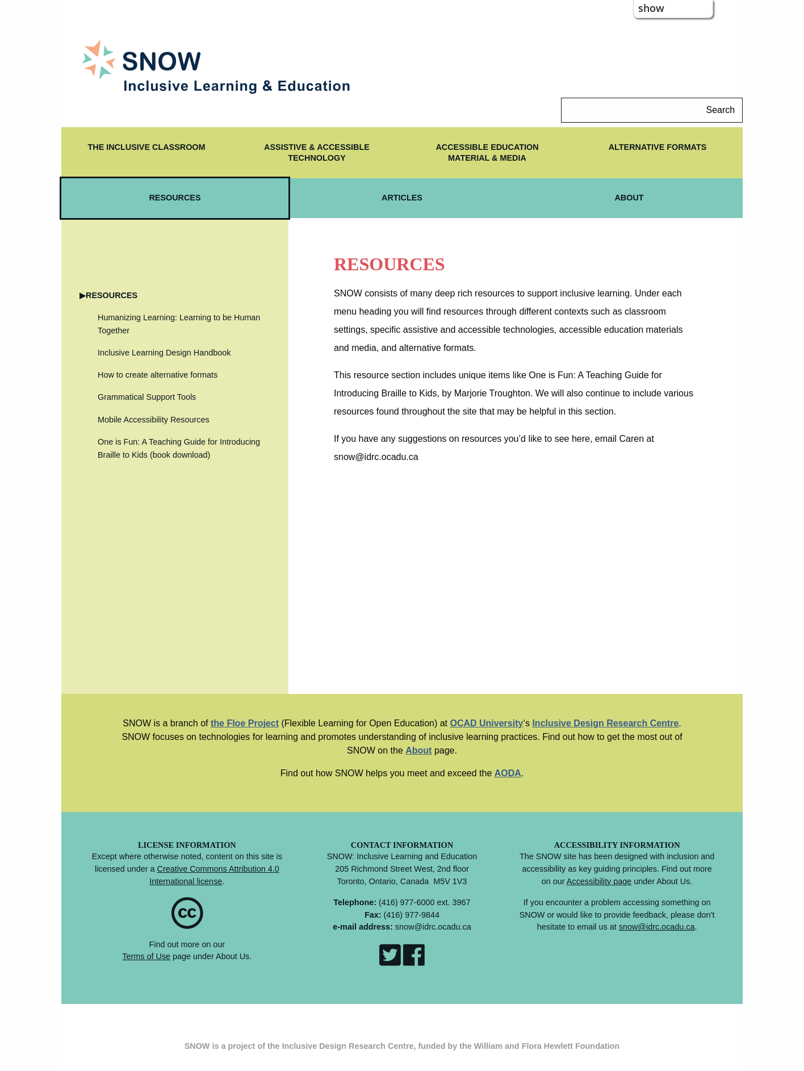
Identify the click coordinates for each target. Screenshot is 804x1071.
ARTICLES (402, 197)
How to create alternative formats (157, 374)
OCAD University (486, 723)
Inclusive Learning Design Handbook (164, 352)
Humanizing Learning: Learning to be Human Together (179, 324)
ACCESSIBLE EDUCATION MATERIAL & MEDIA (487, 152)
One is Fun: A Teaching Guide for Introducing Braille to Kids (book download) (179, 448)
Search (720, 110)
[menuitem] (146, 152)
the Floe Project (245, 723)
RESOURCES (174, 197)
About (418, 750)
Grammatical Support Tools (147, 396)
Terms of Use (146, 956)
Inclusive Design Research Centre (605, 723)
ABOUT (628, 197)
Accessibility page (599, 881)
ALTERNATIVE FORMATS (658, 147)
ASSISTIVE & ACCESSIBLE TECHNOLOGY (317, 152)
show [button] (651, 8)
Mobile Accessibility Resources (154, 419)
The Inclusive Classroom (146, 147)
